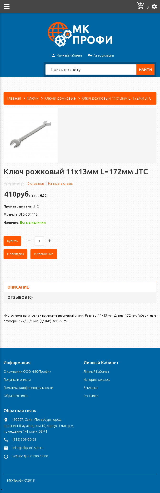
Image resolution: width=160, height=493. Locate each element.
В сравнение (44, 254)
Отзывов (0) (20, 297)
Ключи (33, 98)
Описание (18, 287)
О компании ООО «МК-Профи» (27, 371)
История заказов (97, 380)
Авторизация (101, 56)
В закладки (15, 254)
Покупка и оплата (17, 380)
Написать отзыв (60, 183)
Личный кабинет (66, 56)
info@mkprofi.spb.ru (28, 448)
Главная (14, 98)
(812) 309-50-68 (24, 439)
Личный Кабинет (96, 371)
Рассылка (91, 396)
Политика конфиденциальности (28, 388)
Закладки (91, 388)
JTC (36, 206)
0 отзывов (36, 183)
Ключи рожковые (60, 98)
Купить (12, 241)
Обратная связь (16, 396)
